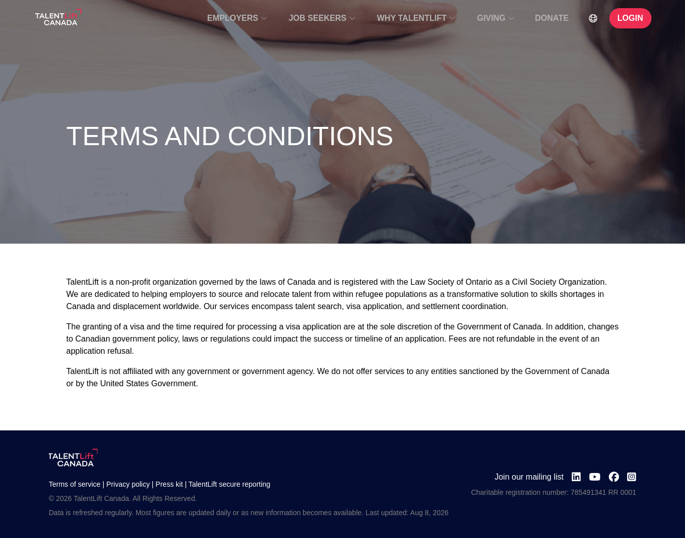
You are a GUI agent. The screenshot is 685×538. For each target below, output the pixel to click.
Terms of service (75, 484)
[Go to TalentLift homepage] (58, 18)
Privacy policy (128, 484)
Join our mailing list (529, 477)
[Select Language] (593, 18)
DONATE (551, 18)
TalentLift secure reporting (229, 484)
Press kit (169, 484)
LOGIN (630, 18)
